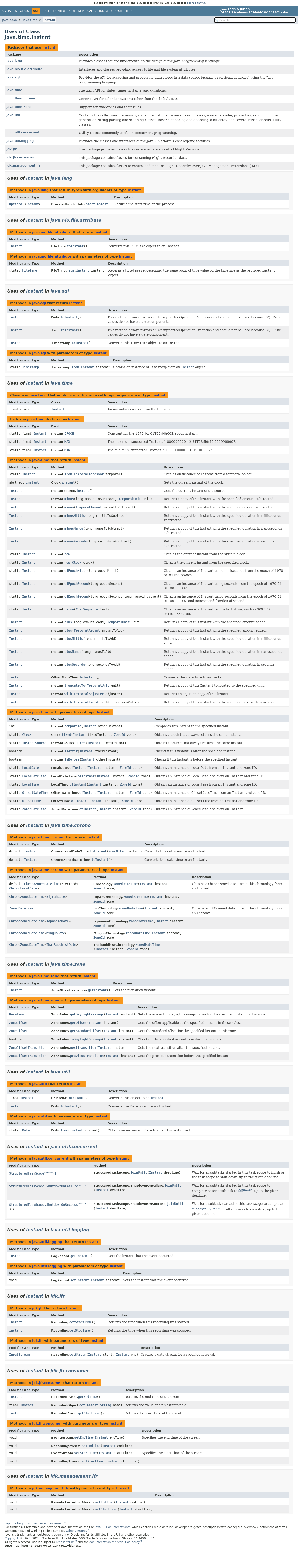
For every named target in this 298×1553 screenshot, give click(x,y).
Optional (16, 204)
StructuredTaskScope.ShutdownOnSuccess (43, 1204)
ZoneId (119, 734)
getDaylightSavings (87, 1014)
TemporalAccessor (89, 474)
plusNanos (72, 652)
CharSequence (87, 609)
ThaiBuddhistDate (61, 945)
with (68, 694)
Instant (49, 20)
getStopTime (79, 1330)
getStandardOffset (86, 1031)
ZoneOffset (117, 851)
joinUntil (138, 1172)
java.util (13, 115)
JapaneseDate (57, 921)
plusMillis (73, 638)
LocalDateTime (34, 776)
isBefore (71, 759)
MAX (67, 441)
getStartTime (80, 1322)
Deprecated (87, 11)
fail (240, 1191)
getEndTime (87, 1397)
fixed (66, 734)
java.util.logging (20, 141)
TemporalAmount (89, 507)
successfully (201, 1209)
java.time (30, 20)
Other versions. (76, 1531)
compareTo (72, 726)
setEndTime (83, 1437)
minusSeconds (75, 541)
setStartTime (85, 1453)
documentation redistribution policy (114, 1542)
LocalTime (30, 784)
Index (103, 11)
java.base (9, 20)
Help (128, 11)
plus (68, 622)
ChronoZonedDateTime (41, 884)
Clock (76, 562)
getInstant (97, 990)
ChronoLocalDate (23, 888)
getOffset (78, 1023)
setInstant (79, 1280)
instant (68, 482)
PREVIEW (48, 1173)
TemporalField (86, 702)
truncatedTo (74, 685)
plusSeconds (74, 664)
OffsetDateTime (35, 792)
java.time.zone (19, 107)
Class (24, 11)
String (105, 1405)
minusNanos (73, 528)
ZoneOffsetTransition (27, 1047)
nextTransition (83, 1047)
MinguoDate (55, 933)
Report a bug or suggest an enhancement (34, 1523)
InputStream (19, 1354)
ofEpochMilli (75, 570)
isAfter (71, 751)
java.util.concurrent (23, 132)
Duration (16, 1014)
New (71, 11)
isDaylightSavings (86, 1039)
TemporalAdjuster (89, 694)
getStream (77, 1354)
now (67, 554)
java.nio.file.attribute (24, 69)
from (70, 270)
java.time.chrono (21, 98)
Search (116, 11)
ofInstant (77, 768)
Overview (9, 11)
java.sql (13, 77)
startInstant (97, 204)
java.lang (14, 60)
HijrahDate (55, 897)
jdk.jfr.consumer (20, 157)
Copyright (11, 1538)
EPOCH (69, 433)
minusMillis (74, 516)
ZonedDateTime (34, 809)
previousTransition (87, 1056)
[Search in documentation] (255, 20)
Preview (59, 11)
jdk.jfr (12, 149)
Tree (46, 11)
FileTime (29, 270)
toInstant (75, 246)
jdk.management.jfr (23, 165)
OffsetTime (31, 801)
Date (26, 1130)
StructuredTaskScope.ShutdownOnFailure (43, 1186)
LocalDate (30, 768)
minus (69, 499)
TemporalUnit (130, 499)
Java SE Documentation (111, 1527)
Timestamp (30, 367)
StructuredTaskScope (26, 1173)
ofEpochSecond (76, 584)
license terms (196, 2)
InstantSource (34, 743)
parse (69, 609)
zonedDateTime (125, 884)
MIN (67, 450)
